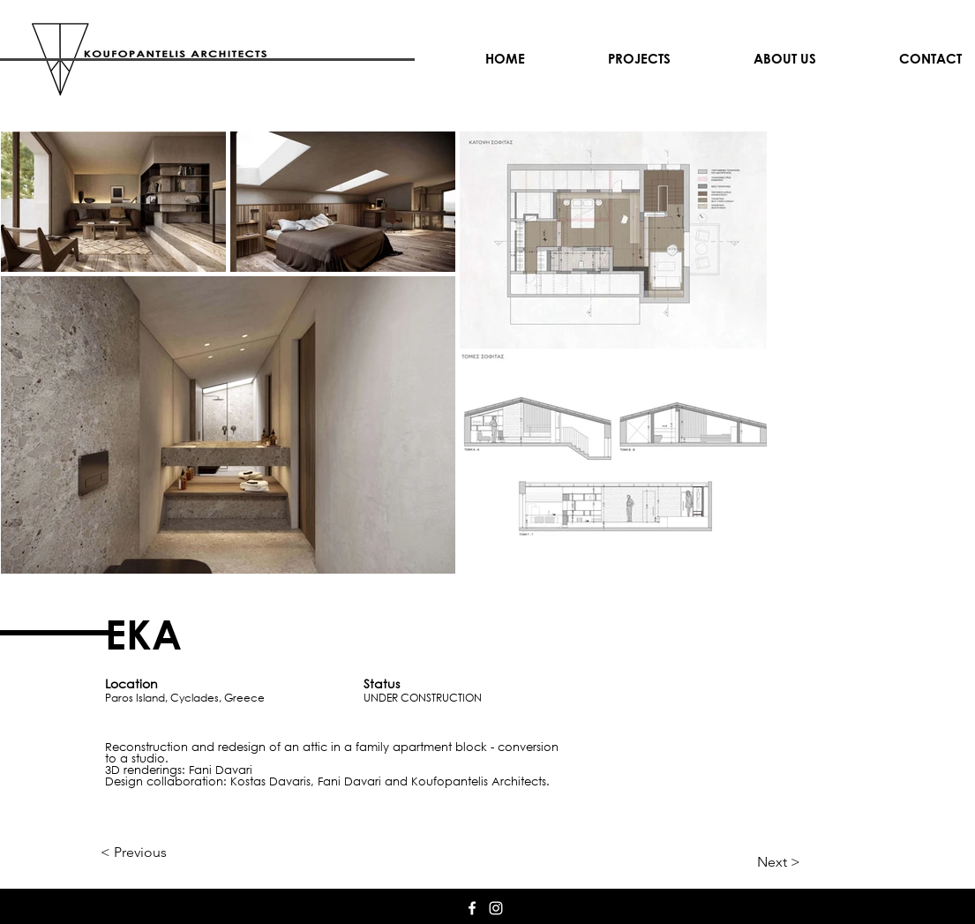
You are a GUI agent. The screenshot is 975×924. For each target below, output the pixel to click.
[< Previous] (159, 852)
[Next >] (756, 862)
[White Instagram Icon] (496, 908)
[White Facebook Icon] (472, 908)
